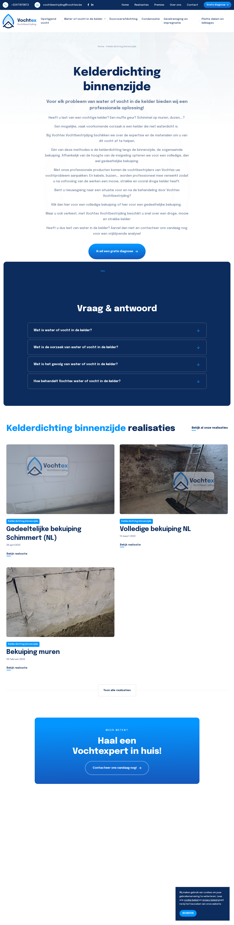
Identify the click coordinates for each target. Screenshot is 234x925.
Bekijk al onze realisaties (210, 427)
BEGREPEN (188, 913)
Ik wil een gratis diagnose (117, 251)
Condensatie (151, 19)
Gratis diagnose (218, 5)
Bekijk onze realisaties (117, 268)
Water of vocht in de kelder (83, 19)
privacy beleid (210, 900)
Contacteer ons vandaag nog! (117, 767)
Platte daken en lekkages (213, 21)
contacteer (149, 228)
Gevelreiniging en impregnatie (176, 21)
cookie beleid (191, 900)
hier (67, 204)
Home (125, 5)
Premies (159, 5)
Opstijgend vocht (48, 21)
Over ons (175, 5)
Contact (192, 5)
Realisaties (141, 5)
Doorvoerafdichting (123, 19)
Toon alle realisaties (117, 690)
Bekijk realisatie (17, 554)
